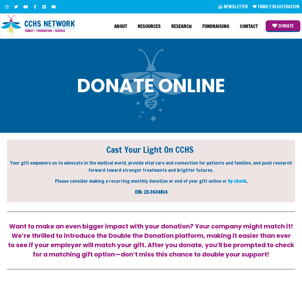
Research (181, 26)
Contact (249, 26)
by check (237, 180)
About (120, 26)
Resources (149, 26)
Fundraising (215, 26)
